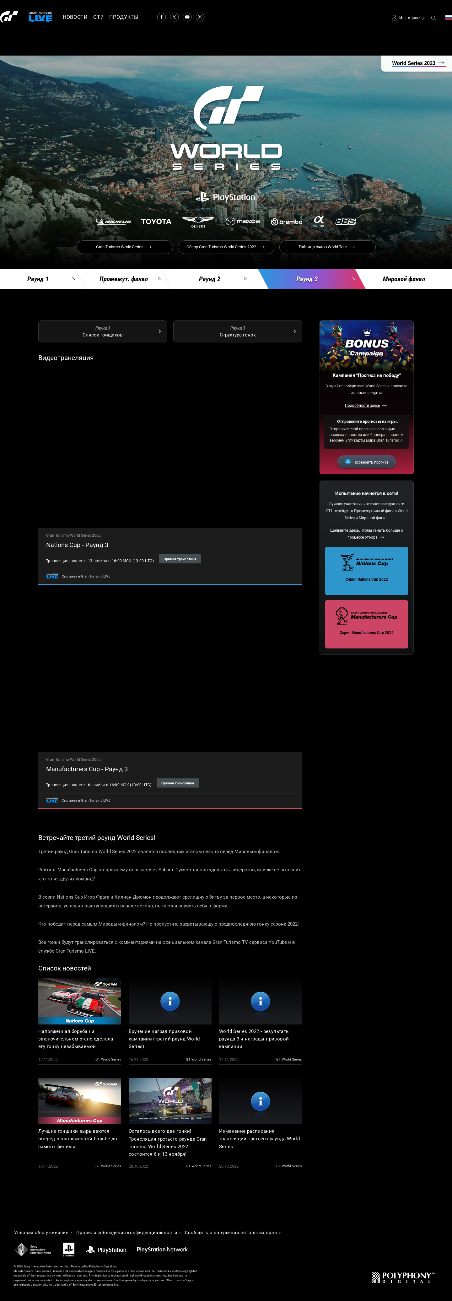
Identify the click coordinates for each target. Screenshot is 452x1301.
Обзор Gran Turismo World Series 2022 (221, 247)
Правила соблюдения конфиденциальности (126, 1233)
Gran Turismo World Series (119, 247)
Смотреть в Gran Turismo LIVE (86, 576)
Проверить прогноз (371, 462)
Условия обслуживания (41, 1233)
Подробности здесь (362, 405)
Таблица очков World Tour (323, 247)
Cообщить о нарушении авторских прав (231, 1233)
